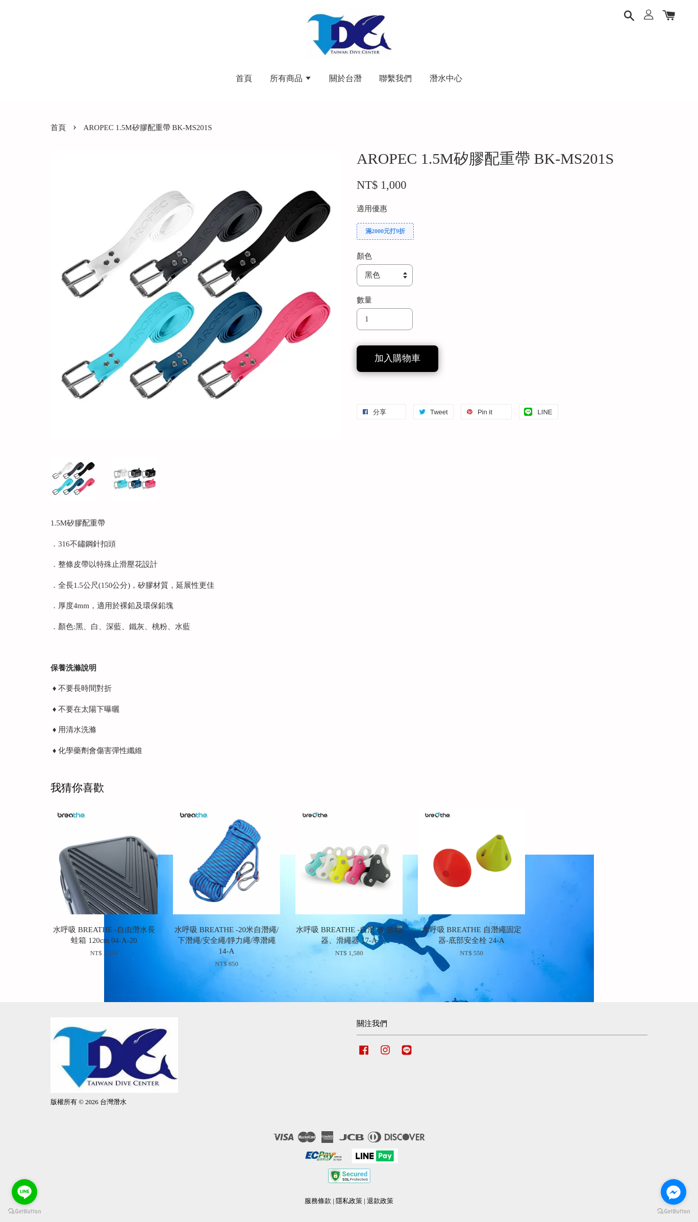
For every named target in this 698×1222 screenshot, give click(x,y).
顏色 (364, 256)
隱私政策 (349, 1201)
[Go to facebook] (673, 1192)
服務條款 (318, 1201)
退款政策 (380, 1201)
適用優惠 (372, 209)
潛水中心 (446, 78)
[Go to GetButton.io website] (24, 1211)
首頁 (244, 78)
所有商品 (291, 78)
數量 (364, 300)
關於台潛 (345, 78)
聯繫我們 (395, 78)
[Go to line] (24, 1192)
